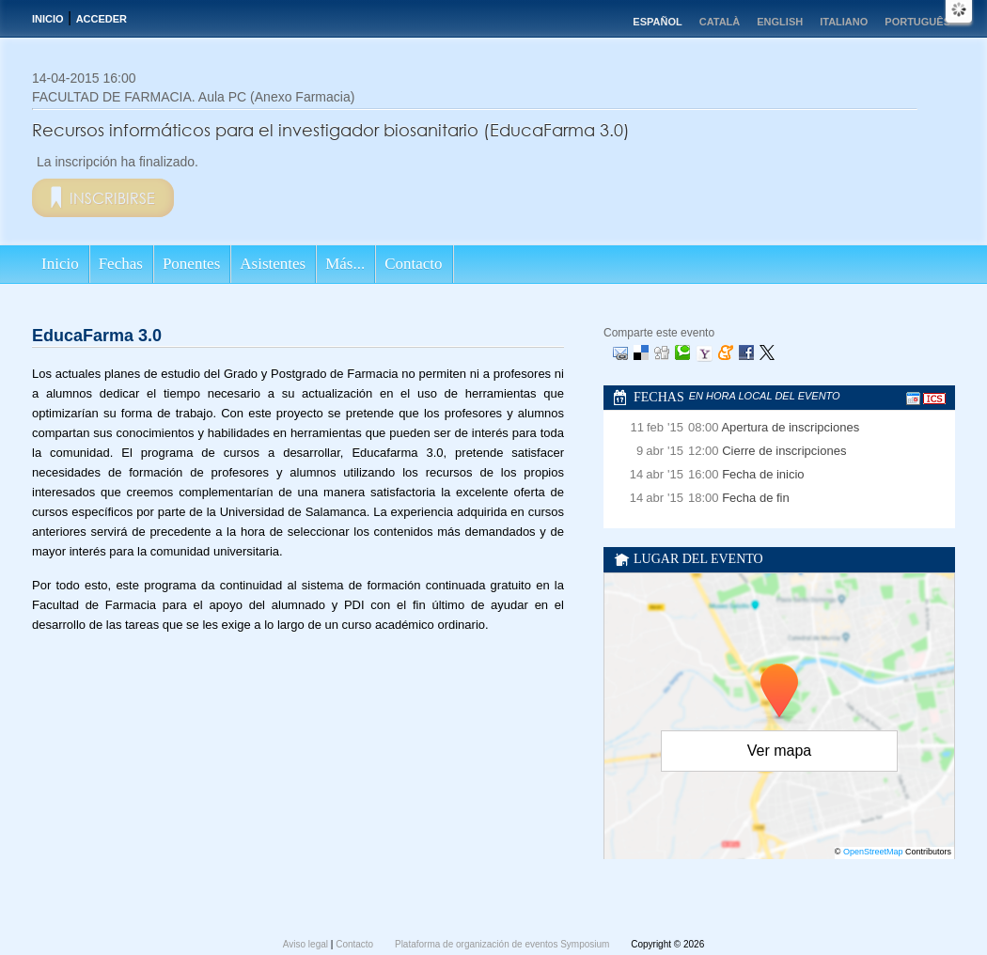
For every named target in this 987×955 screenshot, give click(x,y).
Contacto (413, 264)
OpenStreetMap (873, 851)
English (780, 21)
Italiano (844, 21)
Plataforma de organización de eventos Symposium (503, 944)
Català (720, 21)
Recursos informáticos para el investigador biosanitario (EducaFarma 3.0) (331, 129)
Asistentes (273, 264)
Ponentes (191, 264)
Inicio (48, 18)
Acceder (101, 18)
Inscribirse (112, 198)
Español (657, 21)
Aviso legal (307, 944)
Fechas (121, 264)
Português (917, 21)
